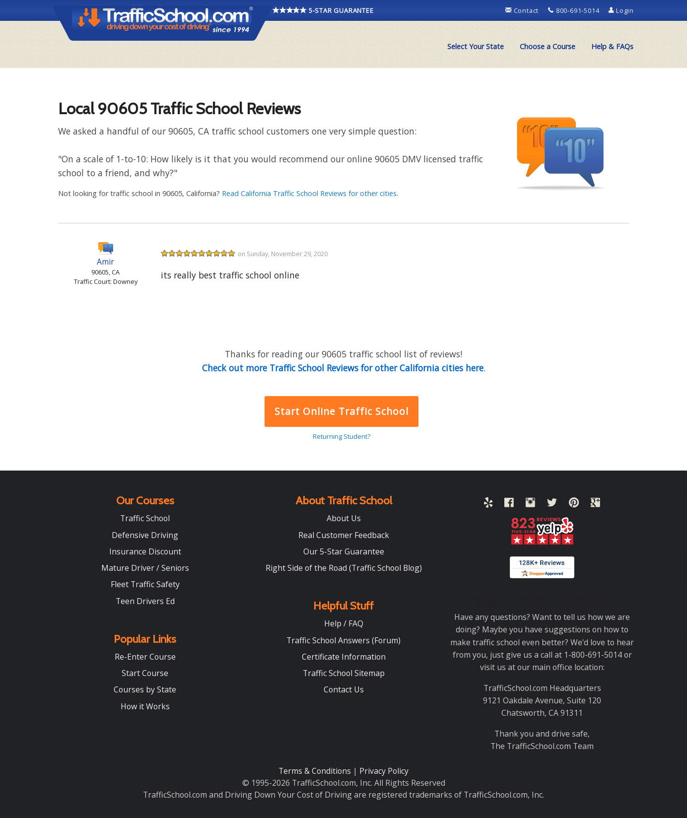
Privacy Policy (384, 770)
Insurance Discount (145, 551)
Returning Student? (341, 436)
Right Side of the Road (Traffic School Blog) (344, 567)
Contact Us (344, 689)
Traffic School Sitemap (344, 673)
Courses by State (145, 689)
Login (621, 10)
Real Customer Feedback (343, 535)
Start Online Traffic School (341, 411)
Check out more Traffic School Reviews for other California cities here (342, 368)
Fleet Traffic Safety (145, 584)
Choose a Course (547, 46)
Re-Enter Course (145, 656)
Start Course (145, 673)
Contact (523, 10)
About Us (344, 518)
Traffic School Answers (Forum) (343, 640)
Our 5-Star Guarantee (343, 551)
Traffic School (145, 518)
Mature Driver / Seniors (145, 567)
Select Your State (475, 46)
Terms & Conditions (315, 770)
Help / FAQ (343, 623)
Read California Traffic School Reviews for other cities (309, 193)
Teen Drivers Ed (145, 601)
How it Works (145, 706)
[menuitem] (475, 47)
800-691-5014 (574, 10)
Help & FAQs (612, 46)
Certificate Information (344, 656)
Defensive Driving (145, 535)
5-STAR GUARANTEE (323, 10)
